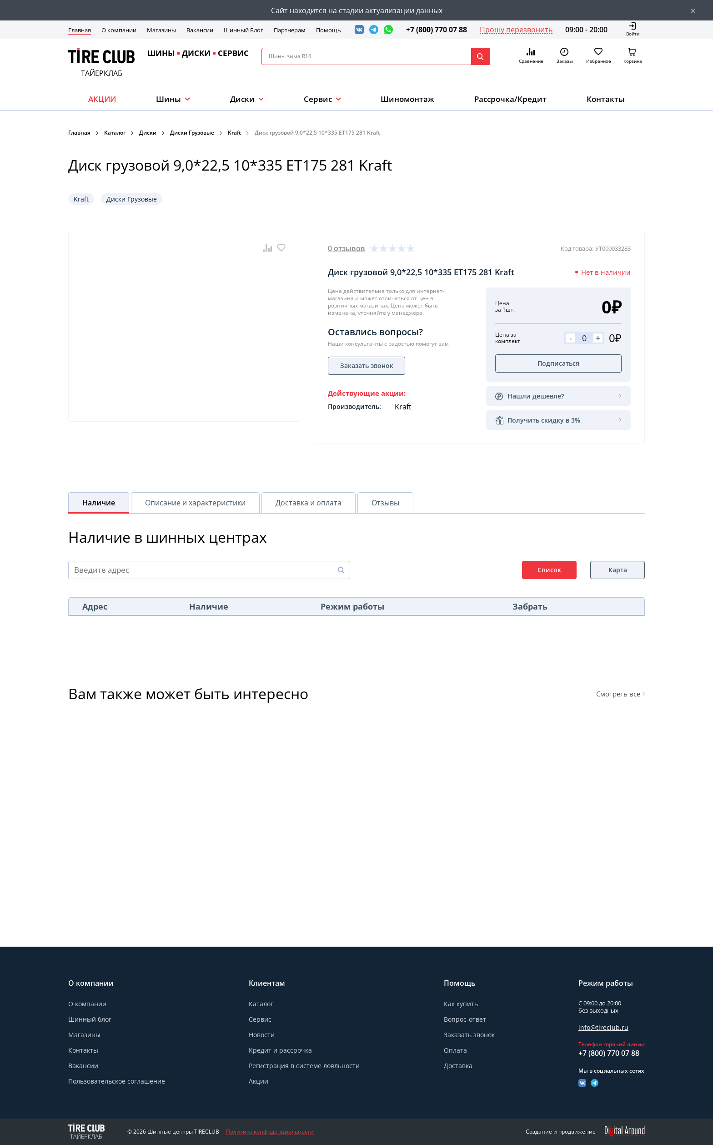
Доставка (458, 1065)
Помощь (328, 30)
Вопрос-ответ (465, 1019)
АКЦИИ (102, 99)
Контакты (606, 99)
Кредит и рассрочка (280, 1050)
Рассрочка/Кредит (510, 99)
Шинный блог (89, 1019)
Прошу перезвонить (516, 29)
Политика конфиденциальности (270, 1132)
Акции (258, 1081)
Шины (168, 99)
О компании (118, 30)
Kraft (234, 132)
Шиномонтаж (407, 99)
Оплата (455, 1050)
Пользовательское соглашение (116, 1081)
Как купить (461, 1003)
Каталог (115, 132)
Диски (242, 99)
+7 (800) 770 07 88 (436, 30)
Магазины (161, 30)
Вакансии (199, 30)
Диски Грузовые (192, 132)
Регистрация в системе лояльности (304, 1065)
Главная (79, 30)
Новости (262, 1034)
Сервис (260, 1019)
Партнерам (290, 30)
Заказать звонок (469, 1035)
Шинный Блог (243, 30)
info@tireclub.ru (603, 1027)
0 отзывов (346, 248)
